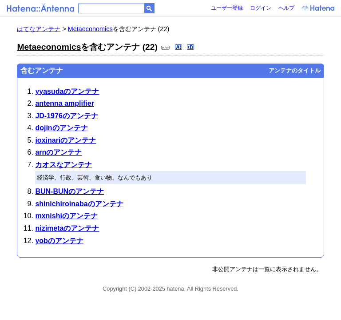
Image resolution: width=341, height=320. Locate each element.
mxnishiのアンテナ (66, 216)
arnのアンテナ (58, 152)
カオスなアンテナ (63, 164)
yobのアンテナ (59, 240)
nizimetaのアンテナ (67, 228)
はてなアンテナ (38, 28)
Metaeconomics (90, 28)
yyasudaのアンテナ (67, 91)
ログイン (260, 8)
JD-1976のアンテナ (66, 116)
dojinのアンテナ (61, 128)
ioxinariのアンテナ (65, 140)
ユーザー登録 (227, 8)
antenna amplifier (64, 103)
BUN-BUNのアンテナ (69, 191)
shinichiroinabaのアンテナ (79, 204)
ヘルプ (286, 8)
